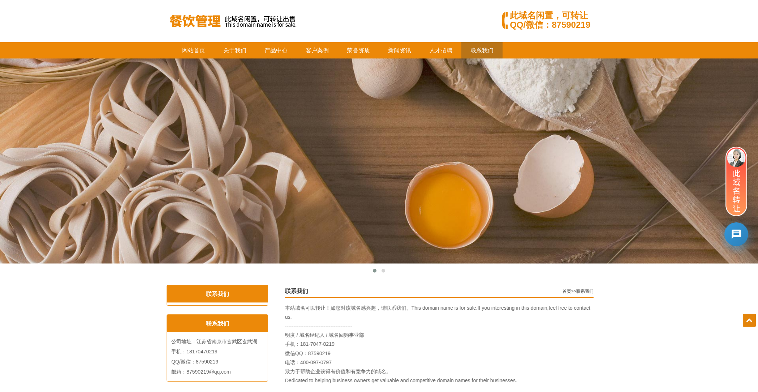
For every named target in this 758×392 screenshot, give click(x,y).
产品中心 (276, 50)
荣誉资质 (358, 50)
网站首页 (193, 50)
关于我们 (234, 50)
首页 (576, 291)
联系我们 (482, 50)
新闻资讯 (399, 50)
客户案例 (317, 50)
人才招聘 (440, 50)
